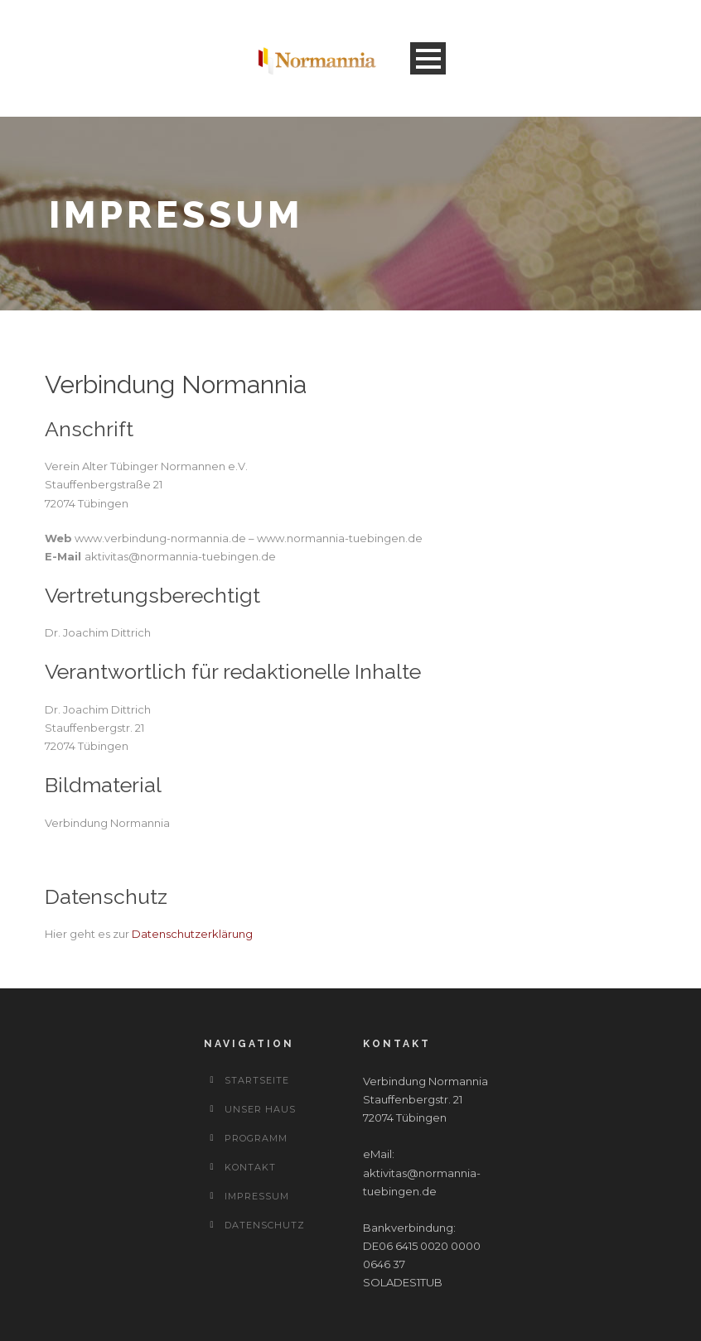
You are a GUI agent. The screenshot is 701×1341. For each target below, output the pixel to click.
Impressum (257, 1196)
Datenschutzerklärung (192, 933)
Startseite (257, 1080)
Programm (256, 1138)
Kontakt (250, 1167)
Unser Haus (260, 1109)
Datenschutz (265, 1225)
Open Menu (428, 58)
